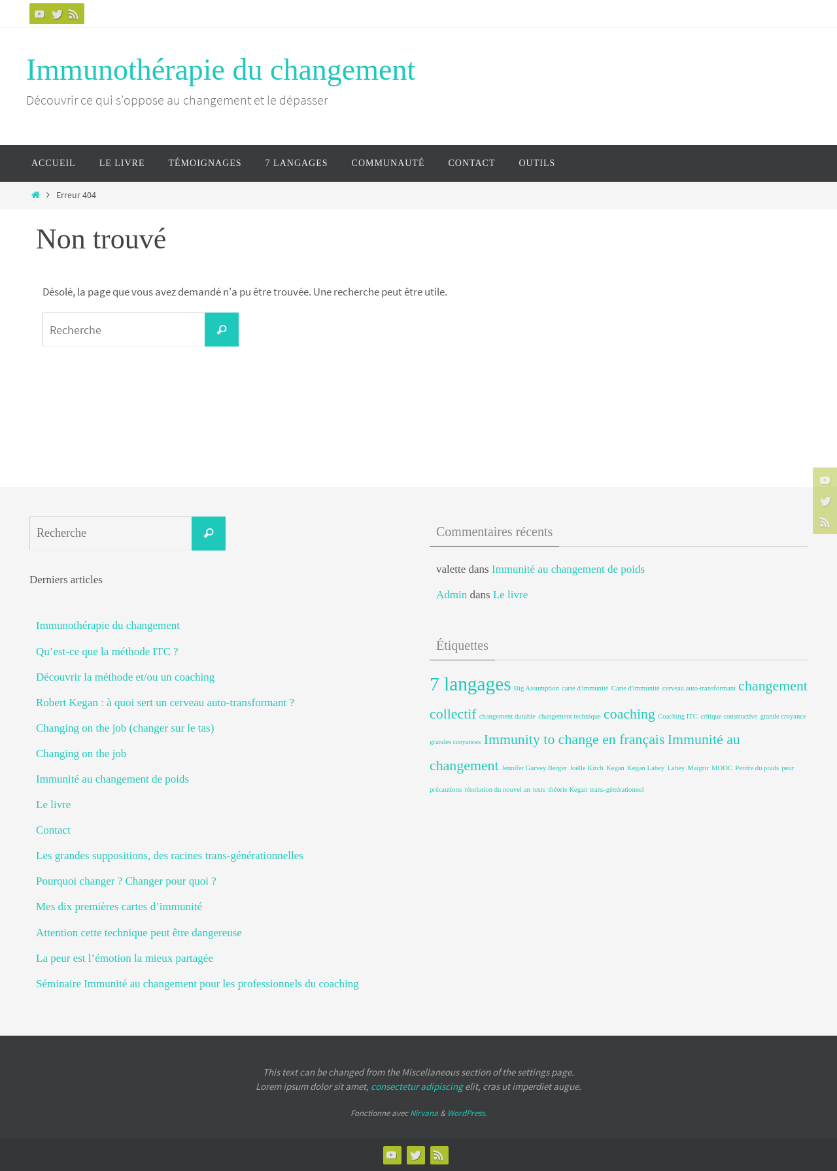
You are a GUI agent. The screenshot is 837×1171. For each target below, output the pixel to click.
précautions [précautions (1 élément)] (446, 789)
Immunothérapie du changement (220, 69)
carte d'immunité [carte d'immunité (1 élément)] (585, 688)
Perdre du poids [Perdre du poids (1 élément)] (757, 768)
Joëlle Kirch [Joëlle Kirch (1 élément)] (587, 768)
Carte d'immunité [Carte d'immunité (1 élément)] (635, 688)
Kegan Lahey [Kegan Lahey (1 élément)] (645, 768)
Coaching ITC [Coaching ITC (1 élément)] (678, 716)
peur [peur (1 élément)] (787, 768)
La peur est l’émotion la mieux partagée (124, 958)
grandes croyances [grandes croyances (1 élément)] (455, 741)
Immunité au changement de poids (112, 779)
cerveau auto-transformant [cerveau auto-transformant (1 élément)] (699, 688)
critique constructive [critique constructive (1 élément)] (728, 716)
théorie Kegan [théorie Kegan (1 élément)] (567, 789)
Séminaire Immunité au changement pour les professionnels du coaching (197, 983)
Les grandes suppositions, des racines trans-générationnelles (169, 855)
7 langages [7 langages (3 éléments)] (470, 683)
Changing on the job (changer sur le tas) (125, 728)
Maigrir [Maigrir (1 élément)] (698, 768)
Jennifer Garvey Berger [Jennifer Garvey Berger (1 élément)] (534, 768)
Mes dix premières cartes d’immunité (119, 906)
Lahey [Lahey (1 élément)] (676, 768)
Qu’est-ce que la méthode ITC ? (107, 651)
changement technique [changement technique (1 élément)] (569, 716)
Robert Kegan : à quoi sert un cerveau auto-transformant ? (165, 702)
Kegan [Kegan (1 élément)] (615, 768)
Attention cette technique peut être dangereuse (139, 932)
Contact (53, 830)
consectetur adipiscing (417, 1086)
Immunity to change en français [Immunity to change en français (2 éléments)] (574, 739)
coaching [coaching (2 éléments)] (629, 714)
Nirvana (424, 1113)
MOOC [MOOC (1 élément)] (721, 768)
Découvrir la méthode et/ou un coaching (125, 677)
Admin (451, 594)
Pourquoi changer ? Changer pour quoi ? (126, 881)
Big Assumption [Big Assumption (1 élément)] (536, 688)
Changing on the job (81, 753)
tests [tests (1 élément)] (539, 789)
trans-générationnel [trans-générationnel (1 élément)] (616, 789)
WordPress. (467, 1113)
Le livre (53, 804)
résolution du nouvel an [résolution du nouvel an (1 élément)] (497, 789)
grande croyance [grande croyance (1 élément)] (783, 716)
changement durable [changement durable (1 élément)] (507, 716)
